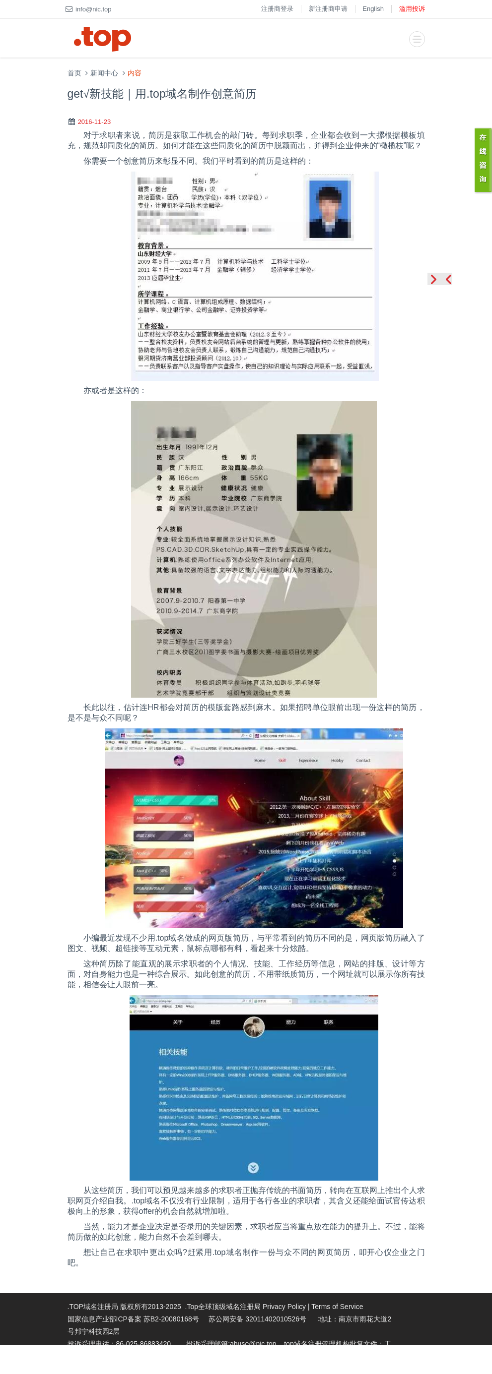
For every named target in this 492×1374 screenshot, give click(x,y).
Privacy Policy (284, 1307)
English (373, 8)
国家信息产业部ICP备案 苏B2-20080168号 (133, 1319)
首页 (74, 73)
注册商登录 (277, 8)
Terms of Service (337, 1307)
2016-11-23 (94, 121)
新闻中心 (104, 73)
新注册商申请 (328, 8)
